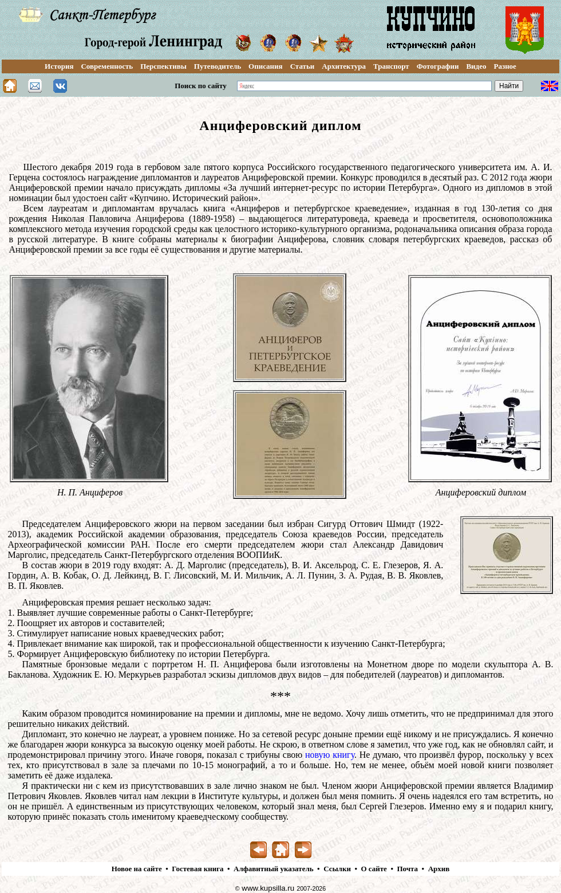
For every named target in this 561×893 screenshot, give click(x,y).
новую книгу (329, 755)
